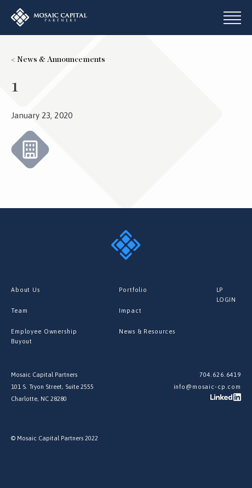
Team (19, 310)
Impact (130, 310)
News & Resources (147, 331)
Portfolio (133, 289)
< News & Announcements (58, 59)
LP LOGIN (226, 294)
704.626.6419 (220, 374)
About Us (25, 289)
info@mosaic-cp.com (207, 386)
